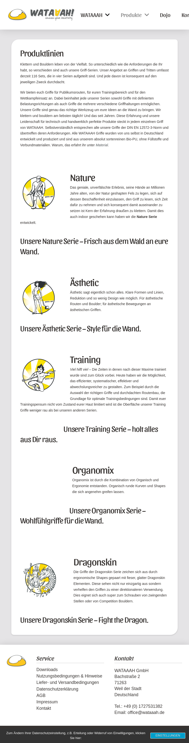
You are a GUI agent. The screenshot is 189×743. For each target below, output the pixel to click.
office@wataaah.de (145, 712)
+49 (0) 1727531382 (143, 706)
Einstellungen (168, 735)
